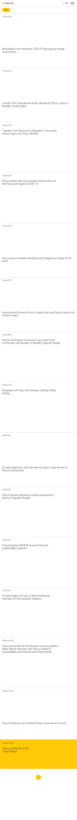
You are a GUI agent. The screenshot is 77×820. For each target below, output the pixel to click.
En (63, 3)
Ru (67, 3)
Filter (6, 10)
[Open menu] (72, 3)
